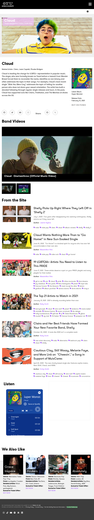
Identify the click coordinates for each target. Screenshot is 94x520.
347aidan (55, 316)
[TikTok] (7, 513)
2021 (89, 316)
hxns (49, 376)
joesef (75, 283)
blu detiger (76, 311)
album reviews (70, 227)
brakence (75, 309)
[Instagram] (28, 112)
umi (46, 281)
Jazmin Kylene (45, 222)
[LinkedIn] (22, 513)
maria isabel (85, 309)
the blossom (54, 286)
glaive (82, 313)
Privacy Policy (30, 507)
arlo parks (52, 283)
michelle (38, 311)
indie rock (55, 254)
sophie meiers (80, 374)
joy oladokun (40, 283)
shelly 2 (88, 227)
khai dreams (83, 281)
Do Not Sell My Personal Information (55, 507)
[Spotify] (15, 513)
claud (60, 227)
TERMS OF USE (36, 505)
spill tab (55, 313)
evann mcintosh (64, 311)
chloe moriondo (70, 281)
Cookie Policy (39, 507)
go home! (71, 254)
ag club (46, 316)
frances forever (41, 286)
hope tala (84, 283)
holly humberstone (42, 313)
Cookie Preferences (72, 507)
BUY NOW (6, 493)
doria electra (76, 288)
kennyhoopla (40, 309)
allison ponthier (50, 288)
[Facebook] (4, 112)
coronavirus (85, 376)
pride (59, 281)
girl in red (38, 281)
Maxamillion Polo (46, 249)
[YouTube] (20, 112)
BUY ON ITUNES (79, 105)
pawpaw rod (80, 316)
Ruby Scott (44, 304)
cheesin (65, 376)
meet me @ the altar (69, 286)
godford (38, 288)
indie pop (45, 227)
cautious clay (40, 374)
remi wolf (58, 309)
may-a (86, 288)
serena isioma (64, 288)
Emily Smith (44, 369)
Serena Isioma (49, 311)
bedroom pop (75, 340)
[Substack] (18, 513)
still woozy (59, 374)
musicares (75, 376)
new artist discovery (43, 340)
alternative (63, 340)
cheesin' (57, 376)
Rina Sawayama (64, 283)
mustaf (38, 316)
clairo (53, 227)
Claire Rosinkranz (71, 313)
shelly (80, 227)
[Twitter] (12, 112)
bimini (82, 286)
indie (37, 227)
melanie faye (40, 376)
